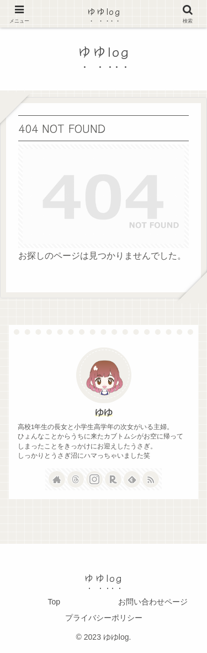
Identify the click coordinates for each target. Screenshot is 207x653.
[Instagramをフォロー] (94, 479)
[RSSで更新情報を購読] (151, 479)
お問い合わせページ (153, 601)
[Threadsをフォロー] (75, 479)
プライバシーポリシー (103, 617)
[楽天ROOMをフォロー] (113, 479)
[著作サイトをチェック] (57, 479)
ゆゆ (104, 412)
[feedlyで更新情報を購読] (132, 479)
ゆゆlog (104, 11)
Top (53, 601)
